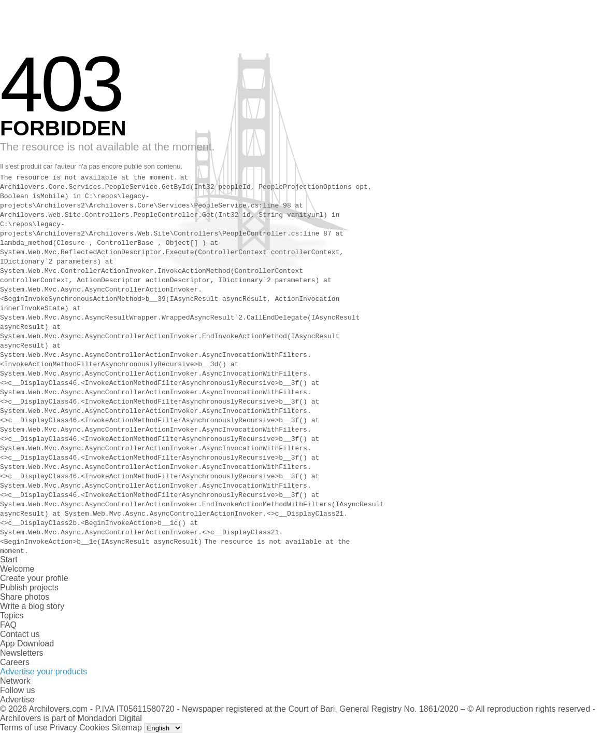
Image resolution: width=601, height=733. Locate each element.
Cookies (94, 727)
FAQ (8, 624)
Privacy (63, 727)
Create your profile (34, 578)
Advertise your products (43, 671)
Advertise (17, 699)
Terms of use (24, 727)
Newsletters (22, 652)
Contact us (19, 634)
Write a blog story (32, 606)
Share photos (24, 596)
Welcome (17, 568)
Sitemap (126, 727)
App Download (27, 643)
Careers (15, 662)
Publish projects (29, 587)
